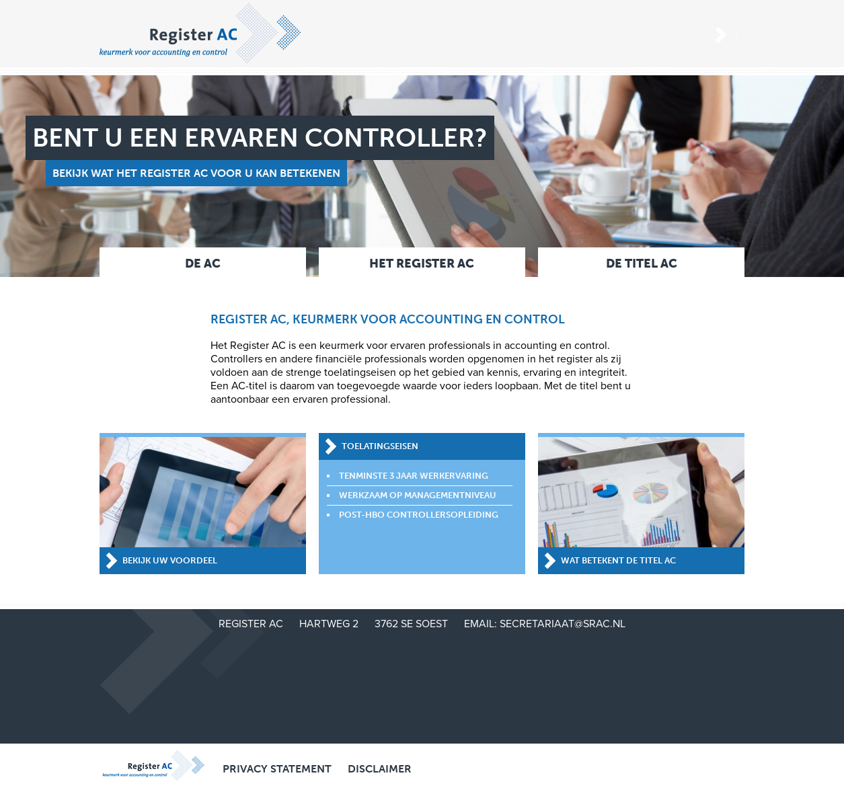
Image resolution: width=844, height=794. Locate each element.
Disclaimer (380, 768)
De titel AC (641, 263)
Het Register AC (421, 263)
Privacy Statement (277, 768)
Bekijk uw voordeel (169, 560)
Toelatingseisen (380, 446)
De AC (203, 263)
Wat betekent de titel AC (618, 560)
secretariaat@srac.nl (562, 624)
